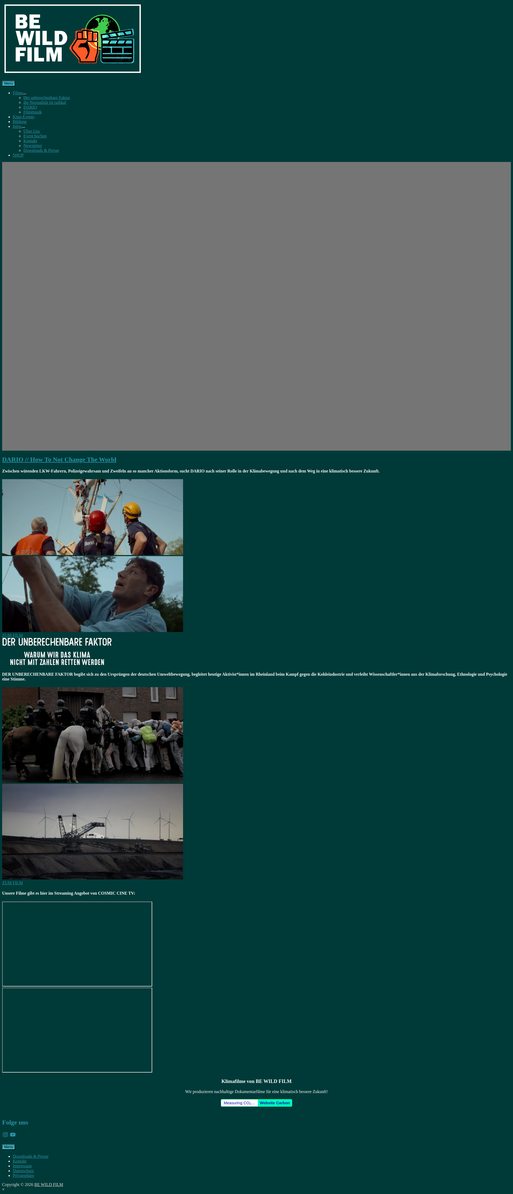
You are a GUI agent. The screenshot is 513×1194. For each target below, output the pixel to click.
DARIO (30, 107)
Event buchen (35, 136)
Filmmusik (32, 112)
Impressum (22, 1166)
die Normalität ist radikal (44, 102)
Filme (18, 93)
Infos (17, 126)
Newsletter (32, 145)
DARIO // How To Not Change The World (59, 459)
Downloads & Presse (41, 150)
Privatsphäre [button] (23, 1175)
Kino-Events (23, 117)
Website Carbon (275, 1103)
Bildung (20, 121)
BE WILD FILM (48, 1184)
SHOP (18, 155)
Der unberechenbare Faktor (46, 97)
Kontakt (30, 140)
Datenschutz (23, 1170)
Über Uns (31, 131)
